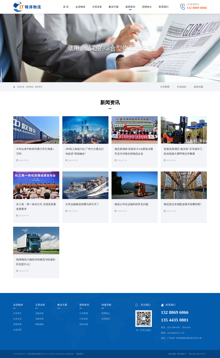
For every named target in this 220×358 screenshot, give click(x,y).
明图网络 (79, 354)
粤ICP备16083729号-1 (197, 354)
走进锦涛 (18, 304)
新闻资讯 (38, 87)
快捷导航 (106, 304)
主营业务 (40, 304)
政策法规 (83, 324)
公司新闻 (83, 313)
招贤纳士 (106, 313)
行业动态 (83, 319)
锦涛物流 (29, 87)
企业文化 (17, 319)
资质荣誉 (17, 324)
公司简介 (17, 313)
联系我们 (106, 319)
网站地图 (172, 354)
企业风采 (17, 330)
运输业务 (39, 313)
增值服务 (39, 324)
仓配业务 (39, 319)
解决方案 (62, 304)
